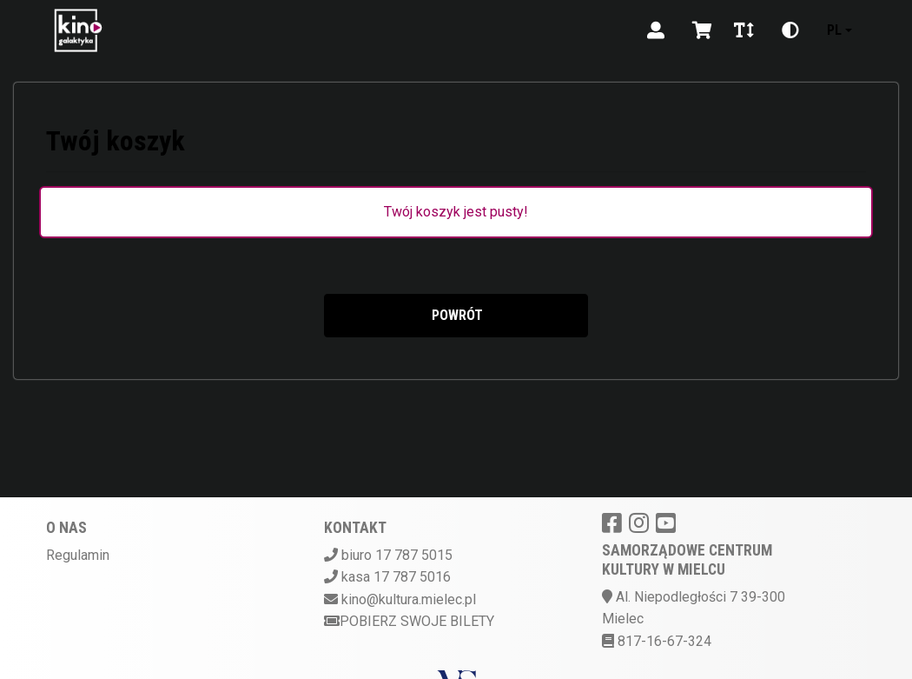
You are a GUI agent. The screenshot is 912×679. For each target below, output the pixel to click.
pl (834, 30)
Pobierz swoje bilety (409, 621)
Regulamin (77, 555)
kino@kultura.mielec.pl (408, 599)
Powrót (455, 315)
